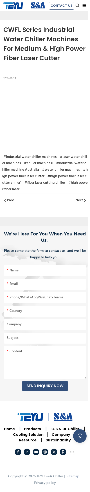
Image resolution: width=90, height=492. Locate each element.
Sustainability (58, 440)
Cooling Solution (28, 434)
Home (9, 429)
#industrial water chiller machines (30, 157)
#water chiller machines (61, 170)
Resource (27, 440)
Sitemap (72, 476)
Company (61, 434)
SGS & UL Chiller (64, 429)
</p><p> (45, 116)
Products (32, 429)
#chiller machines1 (38, 163)
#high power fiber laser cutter (45, 173)
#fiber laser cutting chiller (45, 183)
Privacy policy (45, 483)
